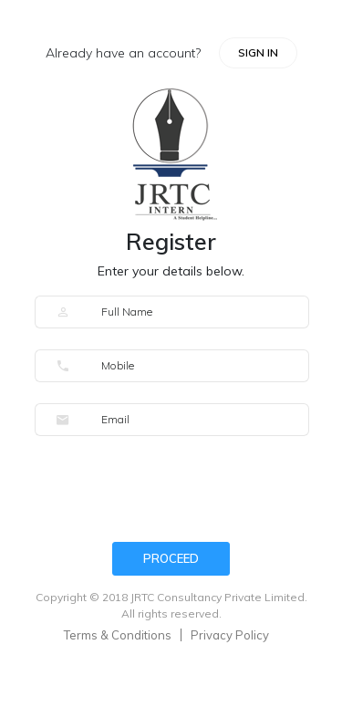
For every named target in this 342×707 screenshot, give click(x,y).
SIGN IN (258, 52)
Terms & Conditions (117, 635)
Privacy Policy (230, 635)
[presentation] (173, 492)
